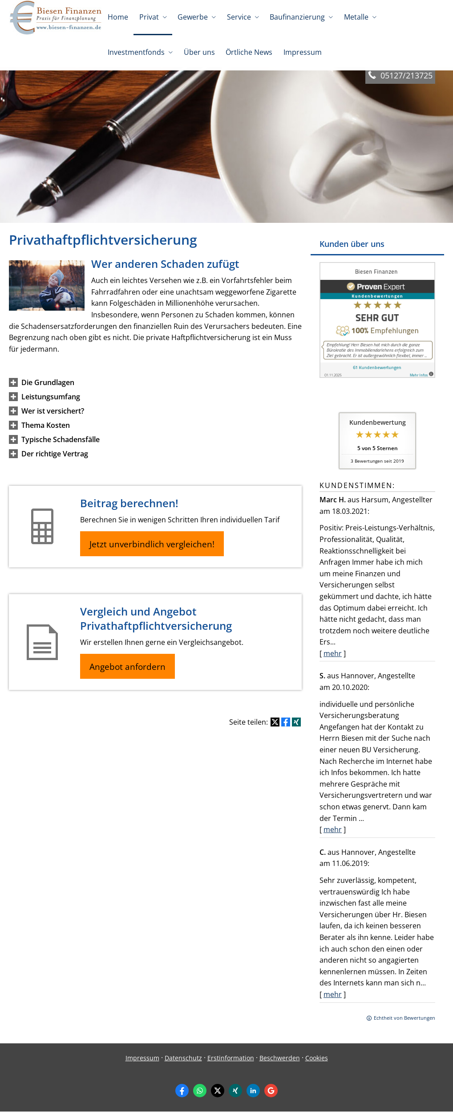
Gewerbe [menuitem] (192, 17)
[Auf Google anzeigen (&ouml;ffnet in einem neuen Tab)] (271, 1095)
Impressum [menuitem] (302, 52)
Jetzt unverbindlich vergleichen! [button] (153, 548)
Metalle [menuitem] (355, 17)
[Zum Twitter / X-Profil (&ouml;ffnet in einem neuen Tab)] (217, 1095)
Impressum (142, 1062)
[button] (47, 387)
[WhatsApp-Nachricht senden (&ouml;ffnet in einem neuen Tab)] (199, 1095)
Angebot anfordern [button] (129, 672)
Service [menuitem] (238, 17)
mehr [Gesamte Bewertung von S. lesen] (333, 834)
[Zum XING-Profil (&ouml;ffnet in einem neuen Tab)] (235, 1095)
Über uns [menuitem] (198, 52)
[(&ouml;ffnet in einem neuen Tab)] (377, 380)
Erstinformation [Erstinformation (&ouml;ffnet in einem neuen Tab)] (230, 1062)
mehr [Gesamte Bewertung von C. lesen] (333, 999)
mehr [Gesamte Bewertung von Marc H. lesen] (333, 658)
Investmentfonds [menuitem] (136, 52)
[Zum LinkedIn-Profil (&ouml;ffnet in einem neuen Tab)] (253, 1095)
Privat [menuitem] (148, 17)
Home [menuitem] (118, 17)
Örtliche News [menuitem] (248, 52)
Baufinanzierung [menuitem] (296, 17)
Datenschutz (183, 1062)
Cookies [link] (316, 1062)
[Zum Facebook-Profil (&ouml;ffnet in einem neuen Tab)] (182, 1095)
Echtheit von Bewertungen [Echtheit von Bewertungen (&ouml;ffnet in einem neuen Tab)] (404, 1022)
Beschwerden (279, 1062)
